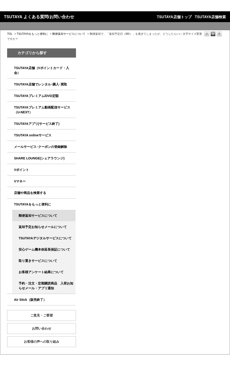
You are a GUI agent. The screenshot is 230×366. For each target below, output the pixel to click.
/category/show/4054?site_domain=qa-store (11, 84)
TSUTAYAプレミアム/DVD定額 (36, 96)
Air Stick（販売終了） (30, 300)
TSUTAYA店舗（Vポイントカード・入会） (41, 70)
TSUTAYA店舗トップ (174, 17)
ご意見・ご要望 (41, 315)
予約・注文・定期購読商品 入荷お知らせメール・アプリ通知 (46, 285)
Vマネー (20, 181)
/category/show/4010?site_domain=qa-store (11, 135)
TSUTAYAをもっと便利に (32, 33)
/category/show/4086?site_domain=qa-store (11, 192)
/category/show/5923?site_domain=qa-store (11, 107)
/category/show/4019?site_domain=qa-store (11, 123)
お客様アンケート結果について (41, 272)
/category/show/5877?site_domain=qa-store (11, 158)
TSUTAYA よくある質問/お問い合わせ (39, 17)
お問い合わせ (41, 328)
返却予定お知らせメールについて (43, 227)
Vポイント (21, 170)
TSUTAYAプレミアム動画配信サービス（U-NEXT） (42, 109)
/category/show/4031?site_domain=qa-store (11, 96)
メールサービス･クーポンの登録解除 (40, 147)
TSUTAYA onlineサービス (32, 135)
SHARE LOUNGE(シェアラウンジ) (39, 158)
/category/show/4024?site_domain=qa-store (11, 204)
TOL (9, 33)
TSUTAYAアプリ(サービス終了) (36, 124)
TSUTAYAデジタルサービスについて (45, 238)
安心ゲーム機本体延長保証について (44, 249)
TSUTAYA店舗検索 (210, 17)
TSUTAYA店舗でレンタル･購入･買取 (40, 84)
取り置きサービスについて (38, 261)
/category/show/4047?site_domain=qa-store (11, 68)
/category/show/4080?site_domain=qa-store (11, 146)
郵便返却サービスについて (68, 33)
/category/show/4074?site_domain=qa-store (11, 169)
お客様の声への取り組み (41, 341)
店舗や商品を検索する (30, 193)
